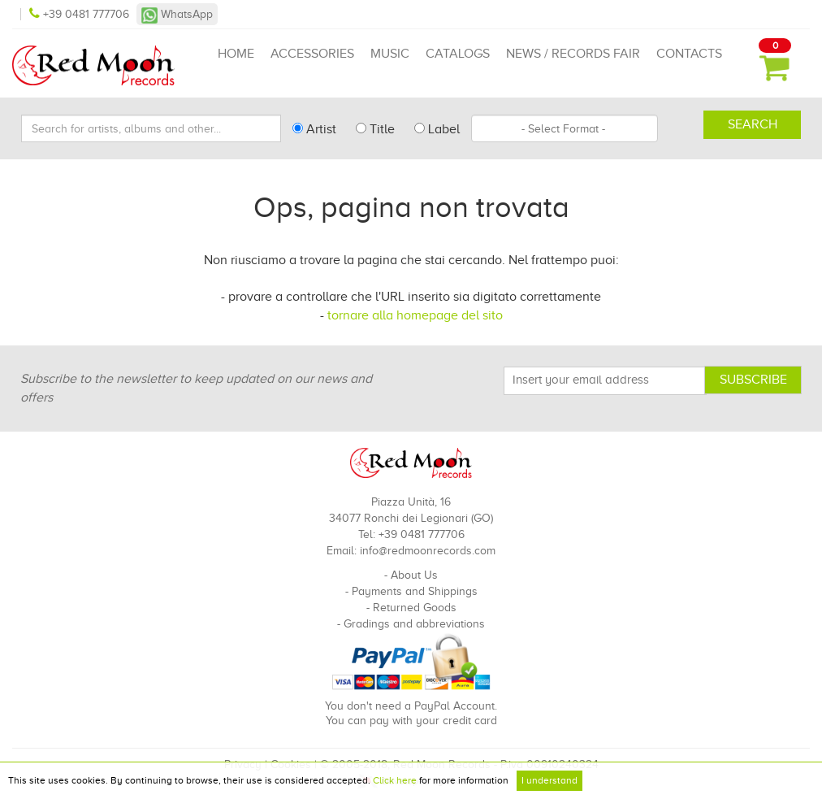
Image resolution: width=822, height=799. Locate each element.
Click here (395, 780)
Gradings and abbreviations (414, 624)
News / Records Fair (573, 53)
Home (236, 53)
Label (437, 129)
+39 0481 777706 (80, 14)
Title (375, 129)
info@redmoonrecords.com (427, 551)
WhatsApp (177, 14)
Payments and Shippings (415, 591)
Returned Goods (414, 607)
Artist (314, 129)
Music (389, 53)
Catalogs (458, 53)
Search (752, 124)
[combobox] (564, 128)
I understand (549, 780)
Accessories (312, 53)
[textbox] (564, 128)
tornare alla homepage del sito (415, 315)
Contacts (689, 53)
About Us (414, 575)
